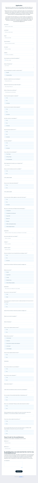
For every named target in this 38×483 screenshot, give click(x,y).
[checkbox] (19, 210)
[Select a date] (19, 60)
